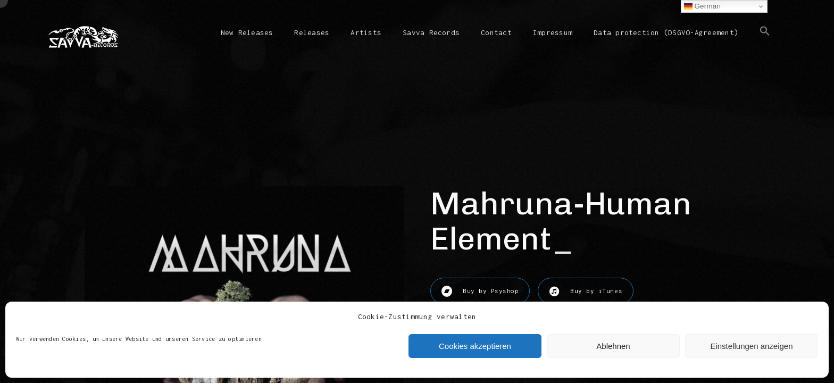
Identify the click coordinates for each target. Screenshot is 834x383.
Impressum (552, 32)
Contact (496, 32)
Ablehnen (613, 346)
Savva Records (431, 32)
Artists (366, 32)
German (702, 6)
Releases (311, 32)
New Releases (247, 32)
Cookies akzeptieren (475, 346)
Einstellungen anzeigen (751, 346)
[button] (765, 40)
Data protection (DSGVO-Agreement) (666, 32)
